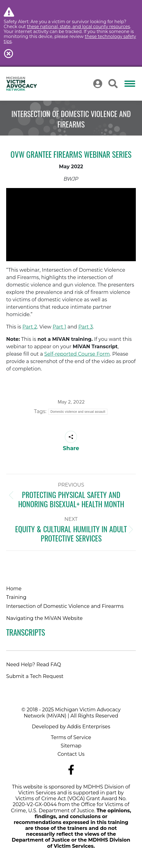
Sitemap (71, 746)
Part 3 (85, 327)
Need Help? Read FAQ (33, 664)
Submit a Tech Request (35, 676)
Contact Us (71, 754)
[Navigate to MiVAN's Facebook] (71, 770)
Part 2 (30, 327)
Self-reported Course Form (77, 354)
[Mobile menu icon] (130, 83)
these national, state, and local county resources (78, 26)
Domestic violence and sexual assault (77, 411)
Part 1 (59, 327)
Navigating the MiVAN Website (44, 618)
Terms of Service (71, 737)
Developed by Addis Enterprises (71, 727)
